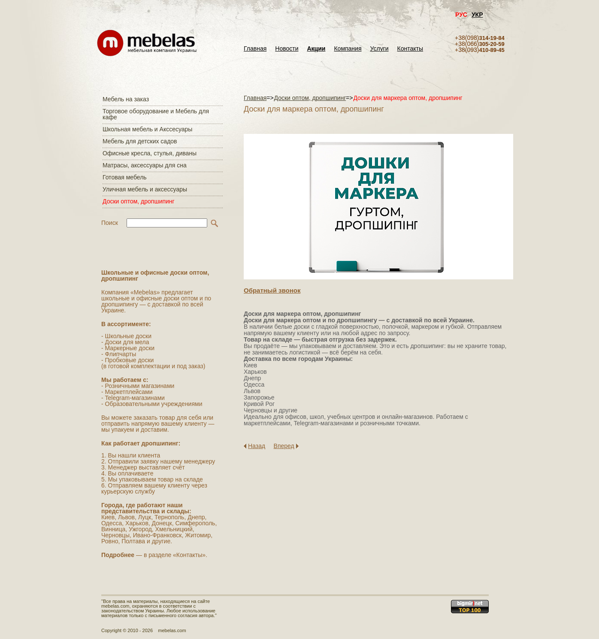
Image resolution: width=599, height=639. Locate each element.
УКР (477, 14)
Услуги (379, 48)
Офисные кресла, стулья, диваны (150, 153)
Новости (286, 48)
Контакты (410, 48)
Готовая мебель (125, 177)
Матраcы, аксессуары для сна (145, 165)
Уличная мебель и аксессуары (145, 189)
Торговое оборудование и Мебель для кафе (156, 114)
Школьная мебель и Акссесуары (147, 129)
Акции (316, 48)
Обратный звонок (272, 290)
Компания (347, 48)
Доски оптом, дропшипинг (139, 201)
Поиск (109, 222)
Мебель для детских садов (140, 141)
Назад (256, 445)
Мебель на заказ (126, 99)
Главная (255, 48)
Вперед (284, 445)
